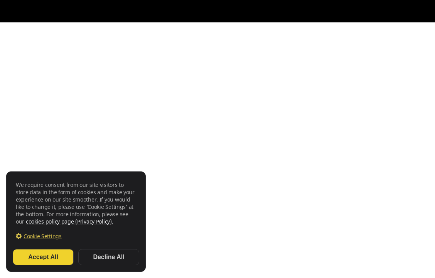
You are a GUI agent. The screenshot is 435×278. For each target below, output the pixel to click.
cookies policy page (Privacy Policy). (69, 221)
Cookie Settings (43, 236)
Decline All (108, 257)
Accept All (43, 257)
